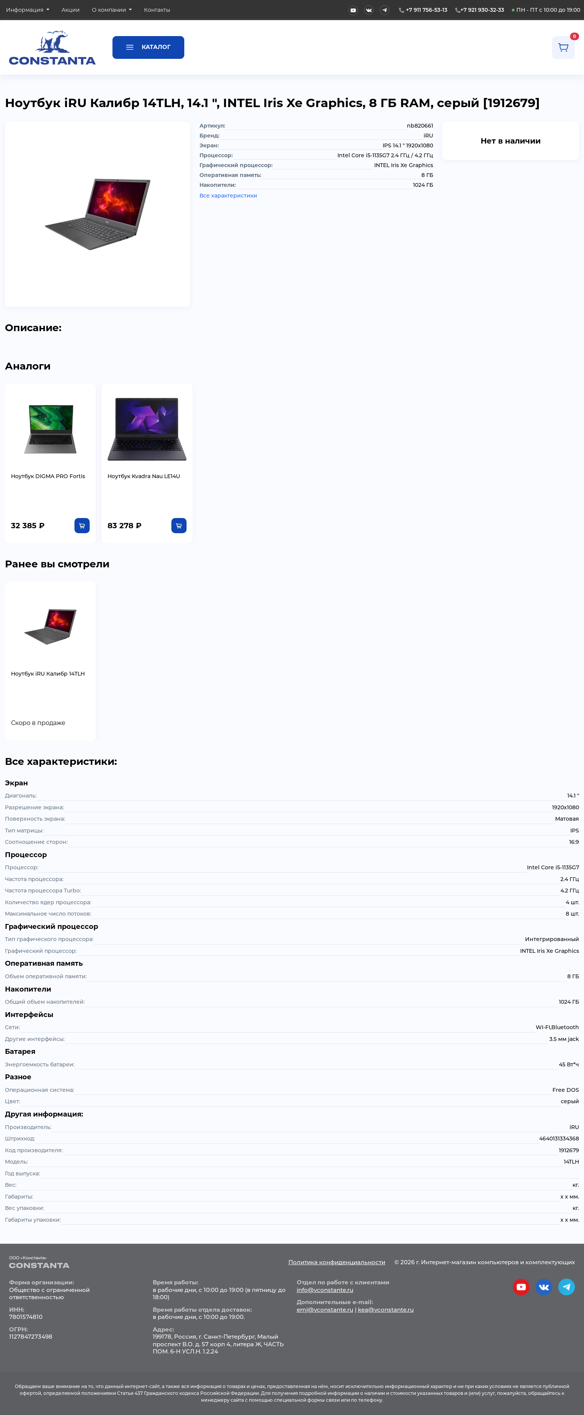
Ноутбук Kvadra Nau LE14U (144, 476)
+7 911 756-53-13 (426, 9)
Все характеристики (228, 195)
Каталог (148, 47)
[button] (27, 10)
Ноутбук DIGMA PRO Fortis (48, 476)
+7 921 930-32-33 (482, 9)
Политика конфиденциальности (336, 1262)
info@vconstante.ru (325, 1289)
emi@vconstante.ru (325, 1309)
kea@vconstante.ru (386, 1309)
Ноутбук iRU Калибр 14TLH (48, 673)
